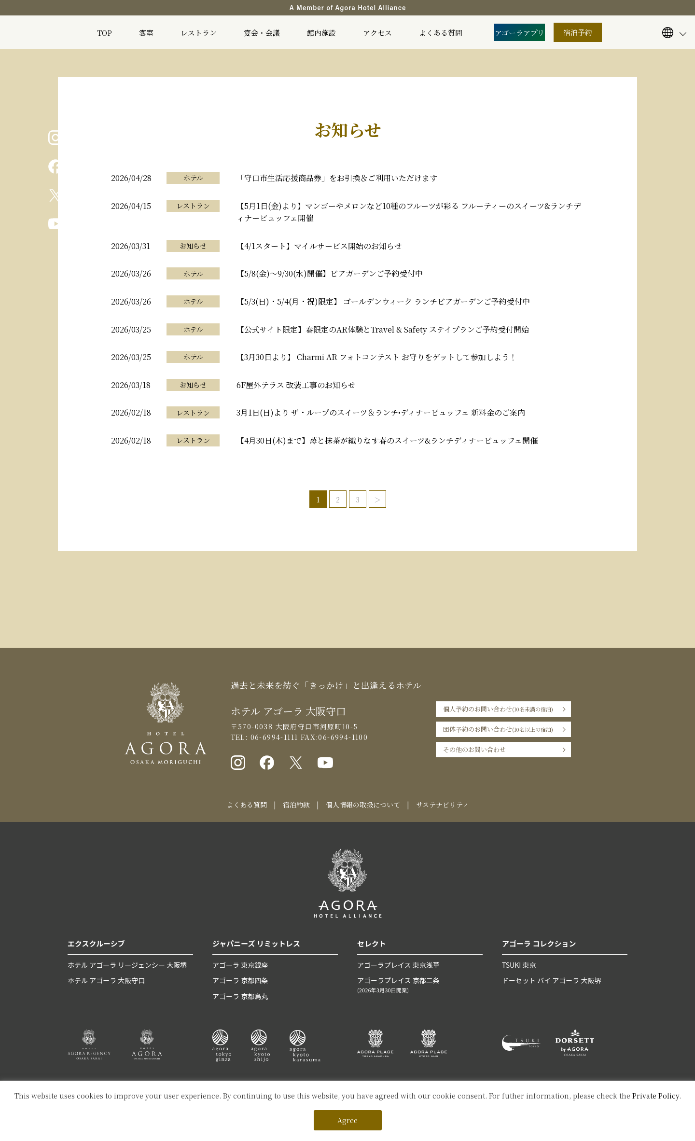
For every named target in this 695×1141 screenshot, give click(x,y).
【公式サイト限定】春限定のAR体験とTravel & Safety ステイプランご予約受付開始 (382, 329)
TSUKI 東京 (519, 965)
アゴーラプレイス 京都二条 (420, 984)
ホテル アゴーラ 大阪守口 (106, 980)
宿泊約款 (296, 804)
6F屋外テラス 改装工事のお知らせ (296, 384)
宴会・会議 (262, 33)
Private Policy (655, 1095)
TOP (104, 33)
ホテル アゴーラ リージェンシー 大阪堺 (127, 965)
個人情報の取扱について (363, 804)
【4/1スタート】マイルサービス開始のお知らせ (319, 245)
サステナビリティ (442, 804)
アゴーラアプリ (519, 33)
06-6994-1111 (273, 737)
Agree (347, 1120)
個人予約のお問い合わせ (498, 709)
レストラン (199, 33)
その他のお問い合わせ (474, 749)
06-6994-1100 (343, 737)
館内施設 (321, 33)
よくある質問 (440, 33)
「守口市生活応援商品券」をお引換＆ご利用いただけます (336, 177)
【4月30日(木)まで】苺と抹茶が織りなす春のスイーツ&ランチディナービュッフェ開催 (387, 440)
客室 (146, 33)
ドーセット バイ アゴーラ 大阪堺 (551, 980)
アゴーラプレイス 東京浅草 (398, 965)
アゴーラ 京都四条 (240, 980)
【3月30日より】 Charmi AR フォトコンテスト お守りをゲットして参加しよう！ (376, 356)
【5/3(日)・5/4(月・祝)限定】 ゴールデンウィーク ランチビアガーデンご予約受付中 (383, 301)
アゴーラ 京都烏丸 (240, 996)
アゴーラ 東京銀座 (240, 965)
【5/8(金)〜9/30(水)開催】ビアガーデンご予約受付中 (329, 273)
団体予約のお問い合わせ (498, 729)
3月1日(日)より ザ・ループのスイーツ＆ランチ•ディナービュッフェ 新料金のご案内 (380, 412)
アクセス (377, 33)
